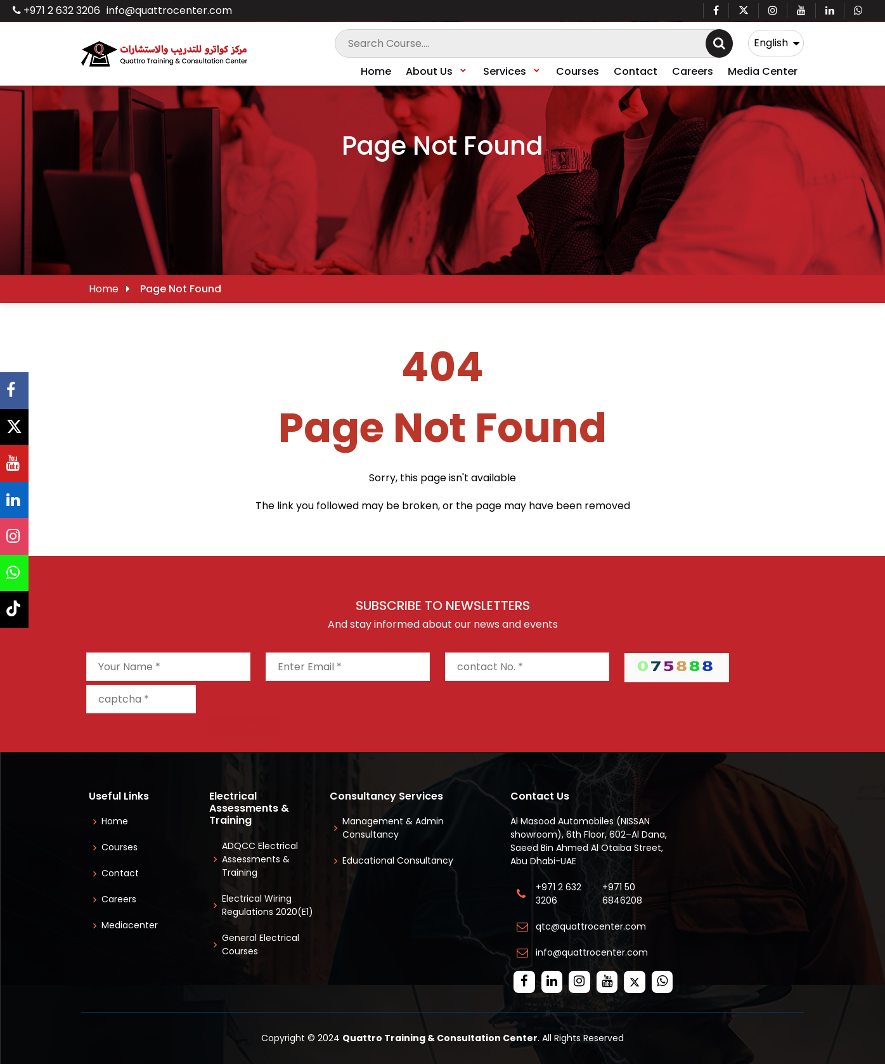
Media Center (763, 71)
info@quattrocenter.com (169, 10)
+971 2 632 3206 (56, 10)
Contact (635, 71)
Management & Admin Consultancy (393, 828)
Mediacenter (129, 925)
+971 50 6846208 (624, 894)
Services (512, 71)
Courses (577, 71)
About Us (437, 71)
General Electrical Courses (260, 944)
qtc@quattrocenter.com (591, 926)
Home (376, 71)
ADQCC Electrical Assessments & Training (260, 859)
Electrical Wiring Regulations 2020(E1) (267, 905)
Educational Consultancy (397, 860)
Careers (692, 71)
